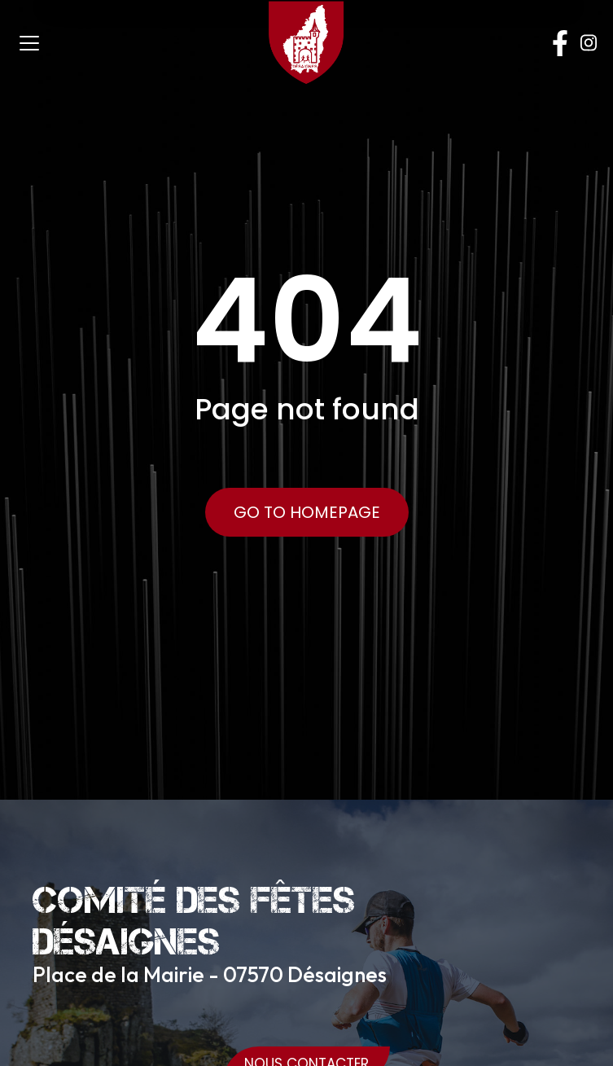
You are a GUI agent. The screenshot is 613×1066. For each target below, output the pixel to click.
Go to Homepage (307, 512)
